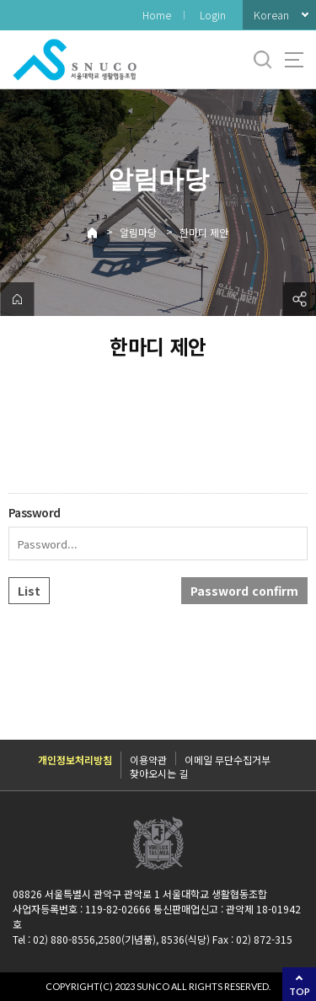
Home (156, 15)
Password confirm (244, 590)
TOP (299, 991)
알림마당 (138, 232)
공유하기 (299, 299)
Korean (271, 15)
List (29, 590)
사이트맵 (294, 59)
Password (34, 512)
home (17, 299)
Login (213, 15)
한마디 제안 (203, 232)
